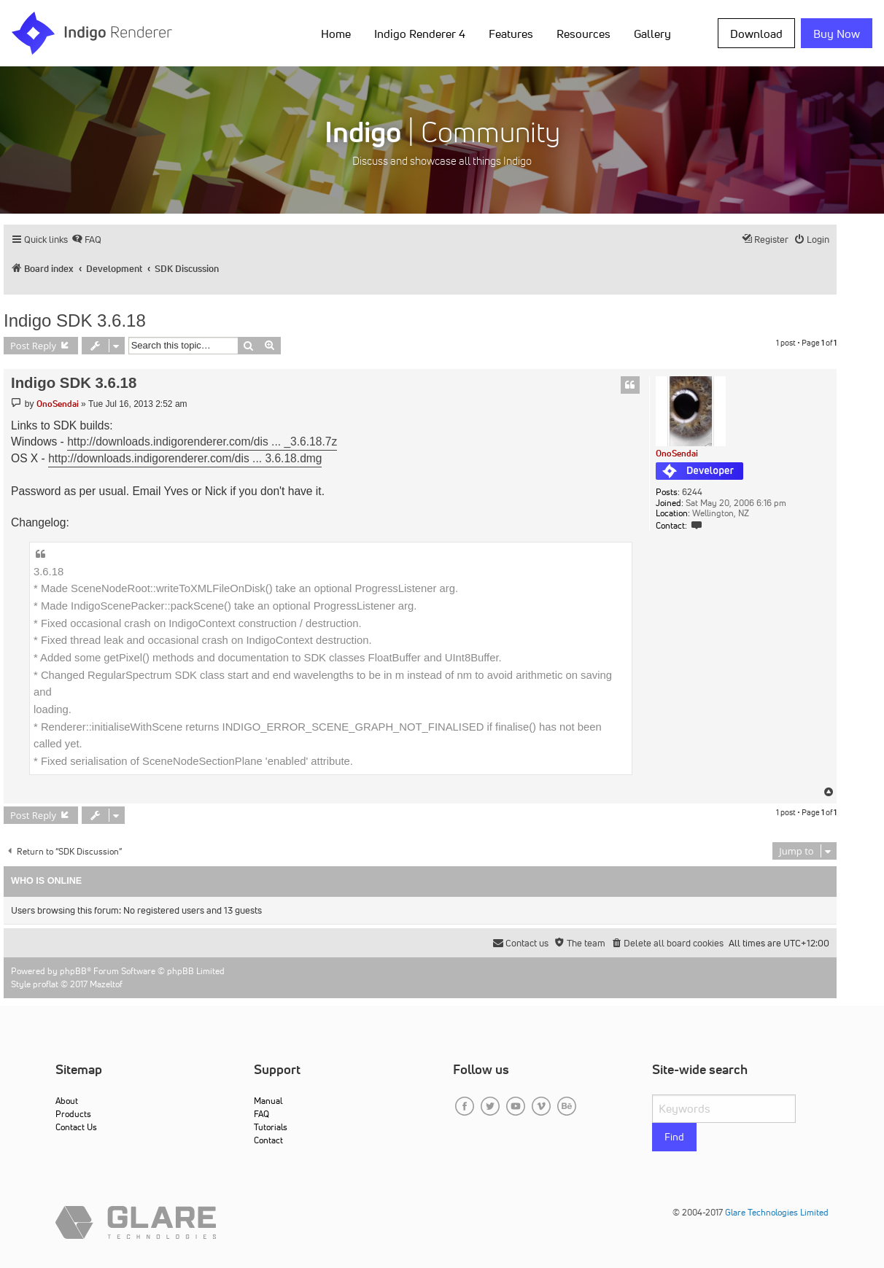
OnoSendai (677, 453)
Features (511, 33)
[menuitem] (86, 239)
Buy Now (836, 33)
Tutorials (270, 1127)
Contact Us (76, 1127)
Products (73, 1114)
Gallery (652, 33)
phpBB (73, 971)
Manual (268, 1100)
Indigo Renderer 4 (419, 33)
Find (674, 1136)
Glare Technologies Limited (777, 1212)
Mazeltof (106, 984)
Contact (268, 1140)
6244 (692, 492)
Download (756, 33)
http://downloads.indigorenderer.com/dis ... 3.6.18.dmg (185, 458)
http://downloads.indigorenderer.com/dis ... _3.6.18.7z (202, 441)
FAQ (261, 1114)
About (66, 1100)
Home (336, 33)
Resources (583, 33)
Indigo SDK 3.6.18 (75, 320)
